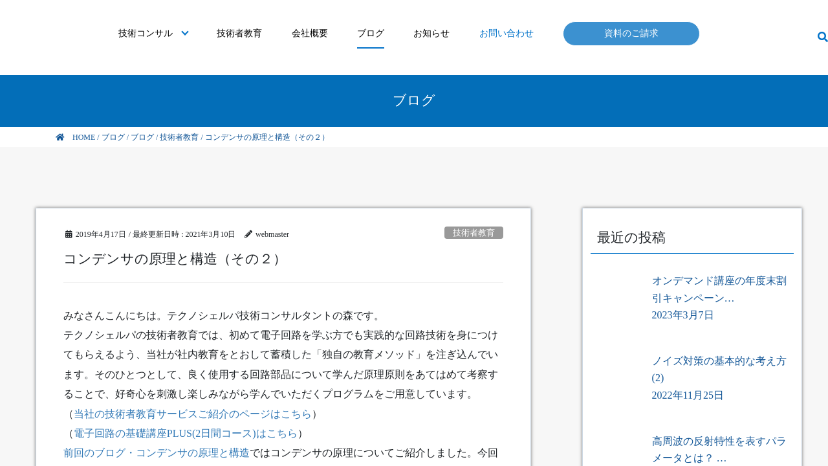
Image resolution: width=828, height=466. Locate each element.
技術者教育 (239, 33)
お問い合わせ (506, 33)
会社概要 (310, 33)
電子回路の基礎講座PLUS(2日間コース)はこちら (186, 433)
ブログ (370, 33)
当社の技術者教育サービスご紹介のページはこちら (193, 413)
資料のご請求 (631, 33)
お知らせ (431, 33)
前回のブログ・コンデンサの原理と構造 (156, 452)
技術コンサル (145, 33)
